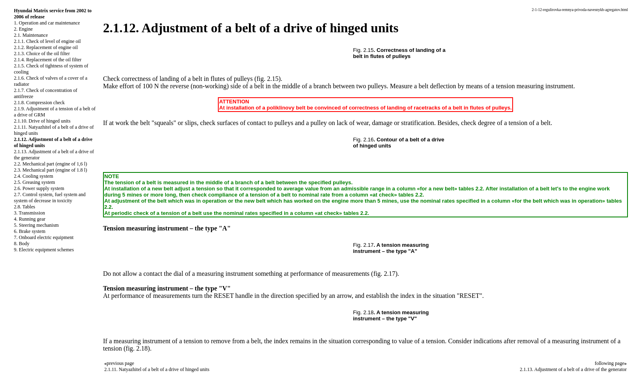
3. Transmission (29, 213)
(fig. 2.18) (136, 348)
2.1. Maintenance (31, 35)
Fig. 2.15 (363, 50)
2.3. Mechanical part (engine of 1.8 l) (50, 170)
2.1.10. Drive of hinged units (42, 121)
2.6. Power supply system (39, 188)
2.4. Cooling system (33, 176)
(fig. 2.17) (384, 273)
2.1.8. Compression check (39, 102)
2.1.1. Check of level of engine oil (47, 41)
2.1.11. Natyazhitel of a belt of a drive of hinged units (156, 369)
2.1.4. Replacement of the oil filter (47, 60)
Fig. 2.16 (363, 139)
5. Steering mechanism (36, 225)
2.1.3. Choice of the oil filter (42, 53)
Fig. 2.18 (363, 312)
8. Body (21, 243)
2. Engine (23, 29)
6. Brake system (29, 231)
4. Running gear (29, 219)
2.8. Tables (24, 207)
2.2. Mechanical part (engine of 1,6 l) (50, 164)
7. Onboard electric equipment (44, 237)
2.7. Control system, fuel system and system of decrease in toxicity (49, 197)
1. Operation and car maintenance (47, 23)
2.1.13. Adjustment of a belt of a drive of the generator (573, 369)
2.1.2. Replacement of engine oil (46, 47)
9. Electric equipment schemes (44, 250)
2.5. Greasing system (34, 182)
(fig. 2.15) (267, 78)
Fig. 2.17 (363, 245)
